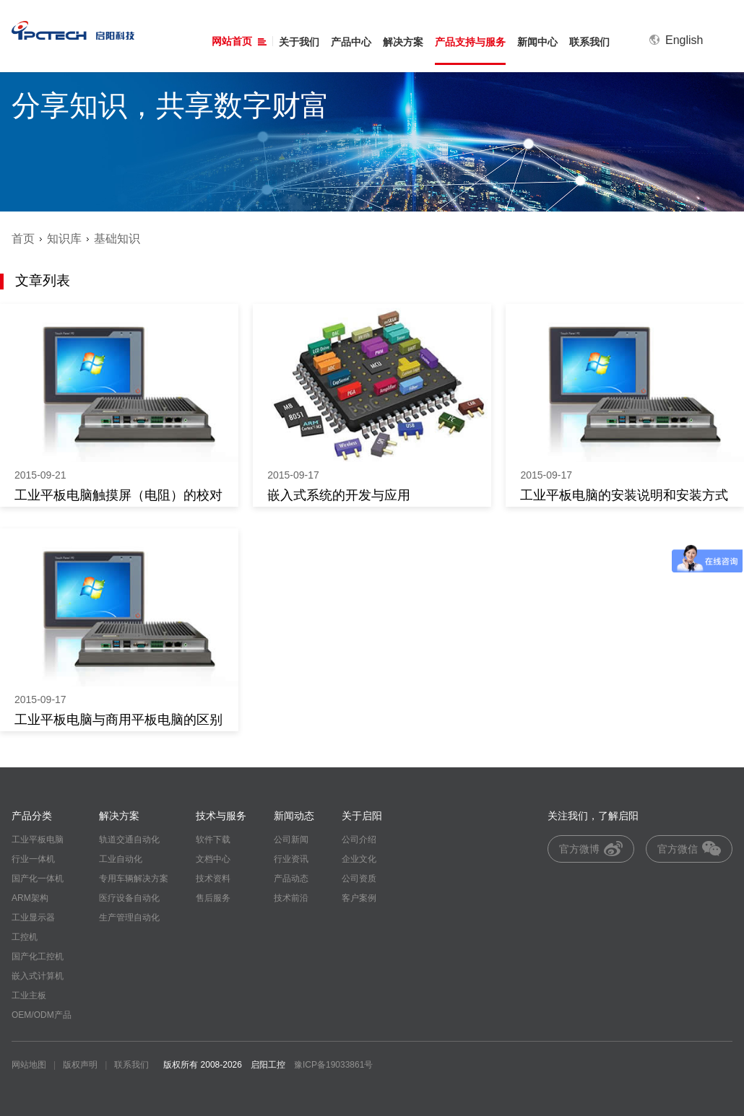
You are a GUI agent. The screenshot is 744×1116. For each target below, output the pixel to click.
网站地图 (29, 1065)
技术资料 (213, 878)
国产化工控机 (38, 956)
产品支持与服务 (470, 42)
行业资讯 (291, 859)
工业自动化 (120, 859)
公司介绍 (359, 839)
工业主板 (29, 995)
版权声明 (80, 1065)
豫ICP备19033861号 (333, 1065)
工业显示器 (33, 917)
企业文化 (359, 859)
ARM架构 (30, 898)
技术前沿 (291, 898)
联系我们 (589, 42)
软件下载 (213, 839)
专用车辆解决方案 (133, 878)
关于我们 (299, 42)
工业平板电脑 (38, 839)
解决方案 (403, 42)
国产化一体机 (38, 878)
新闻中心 (537, 42)
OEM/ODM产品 (42, 1015)
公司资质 (359, 878)
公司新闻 (291, 839)
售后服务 (213, 898)
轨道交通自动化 (129, 839)
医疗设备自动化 (129, 898)
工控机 (25, 937)
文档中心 (213, 859)
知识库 (64, 238)
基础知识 (117, 238)
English (676, 40)
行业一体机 (33, 859)
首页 (23, 238)
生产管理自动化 (129, 917)
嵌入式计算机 (38, 976)
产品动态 (291, 878)
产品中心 (351, 42)
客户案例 (359, 898)
